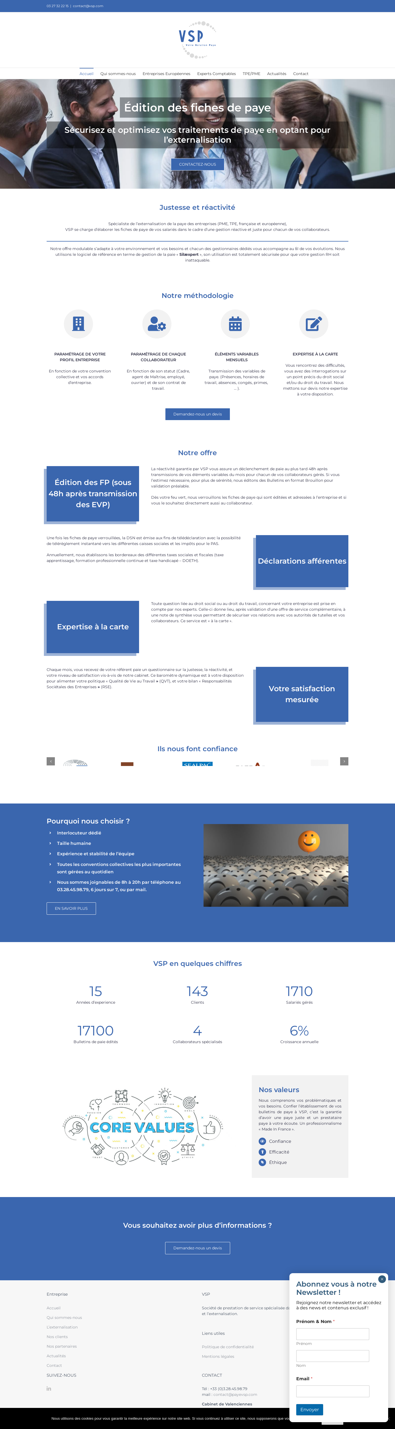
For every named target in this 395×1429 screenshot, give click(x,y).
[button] (51, 761)
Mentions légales (218, 1356)
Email (304, 1378)
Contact (54, 1365)
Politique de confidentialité (228, 1346)
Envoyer (309, 1409)
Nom (301, 1365)
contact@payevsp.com (235, 1394)
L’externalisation (62, 1327)
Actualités (56, 1355)
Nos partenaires (62, 1346)
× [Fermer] (381, 1279)
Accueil (54, 1307)
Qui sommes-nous (64, 1317)
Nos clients (57, 1336)
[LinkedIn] (49, 1388)
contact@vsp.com (88, 6)
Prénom (304, 1343)
